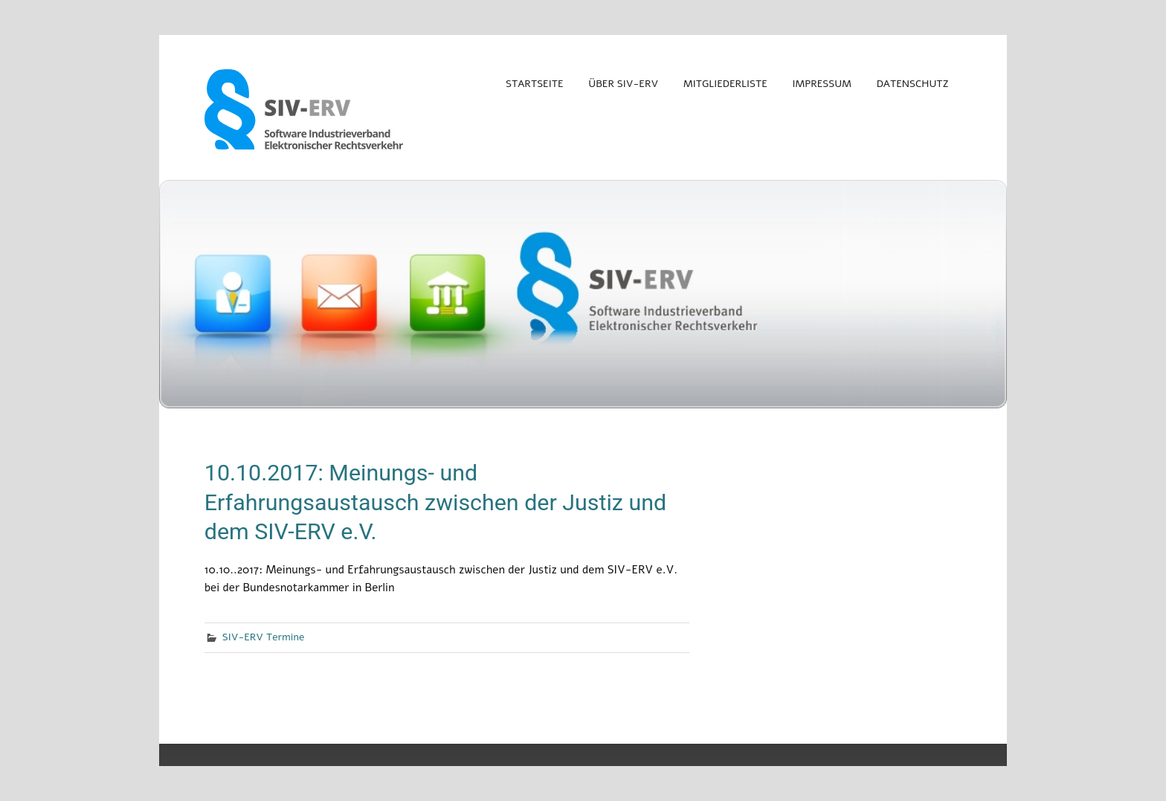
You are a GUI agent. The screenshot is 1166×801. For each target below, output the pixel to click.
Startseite (534, 84)
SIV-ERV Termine (263, 637)
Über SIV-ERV (623, 84)
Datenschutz (913, 84)
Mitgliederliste (725, 84)
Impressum (822, 84)
